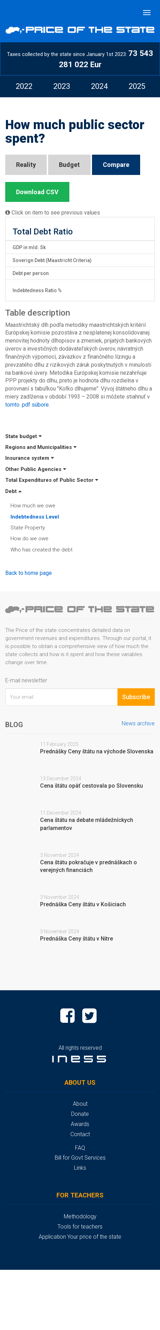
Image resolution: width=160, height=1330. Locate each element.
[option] (24, 86)
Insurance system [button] (29, 458)
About (80, 1103)
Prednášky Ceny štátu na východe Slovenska (96, 751)
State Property (27, 528)
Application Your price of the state (80, 1236)
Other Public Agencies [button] (35, 469)
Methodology (80, 1216)
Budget (69, 164)
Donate (80, 1114)
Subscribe (136, 697)
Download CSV (37, 192)
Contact (80, 1134)
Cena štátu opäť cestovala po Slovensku (91, 785)
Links (80, 1167)
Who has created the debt (41, 550)
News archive (138, 723)
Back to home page (28, 573)
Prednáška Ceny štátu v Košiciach (83, 904)
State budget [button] (23, 436)
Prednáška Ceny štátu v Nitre (76, 938)
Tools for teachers (80, 1226)
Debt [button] (13, 491)
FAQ (80, 1148)
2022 (24, 86)
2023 (61, 86)
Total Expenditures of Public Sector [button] (51, 480)
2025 (137, 86)
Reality (26, 164)
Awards (80, 1124)
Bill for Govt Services (80, 1157)
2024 (99, 86)
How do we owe (29, 538)
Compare (116, 164)
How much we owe (32, 505)
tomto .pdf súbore (27, 404)
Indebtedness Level (34, 517)
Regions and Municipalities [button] (41, 447)
